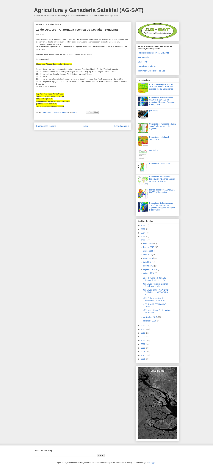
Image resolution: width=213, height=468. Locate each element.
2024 (143, 351)
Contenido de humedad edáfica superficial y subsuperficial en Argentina (162, 126)
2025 (143, 355)
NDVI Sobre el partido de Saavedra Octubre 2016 (154, 299)
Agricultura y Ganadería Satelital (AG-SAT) (88, 10)
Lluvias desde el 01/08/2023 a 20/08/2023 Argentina (162, 191)
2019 (143, 333)
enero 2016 (148, 243)
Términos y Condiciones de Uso (151, 71)
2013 (143, 229)
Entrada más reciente (46, 126)
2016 (143, 240)
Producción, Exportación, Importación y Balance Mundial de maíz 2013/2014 (162, 179)
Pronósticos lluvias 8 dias (160, 163)
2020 (143, 337)
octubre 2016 (149, 273)
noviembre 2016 (150, 317)
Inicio (85, 126)
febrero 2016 (148, 247)
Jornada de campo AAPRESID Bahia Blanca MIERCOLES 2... (156, 292)
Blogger (152, 463)
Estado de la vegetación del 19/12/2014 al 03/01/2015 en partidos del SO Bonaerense (161, 86)
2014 (143, 233)
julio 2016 (147, 262)
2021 (143, 340)
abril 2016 (147, 255)
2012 (143, 225)
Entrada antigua (121, 126)
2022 (143, 344)
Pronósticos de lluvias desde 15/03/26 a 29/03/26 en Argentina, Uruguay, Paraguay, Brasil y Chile (162, 206)
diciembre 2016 (150, 321)
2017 (143, 325)
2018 (143, 329)
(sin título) (153, 111)
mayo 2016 (148, 258)
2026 (143, 359)
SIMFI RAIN (143, 62)
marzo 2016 (148, 251)
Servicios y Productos (147, 66)
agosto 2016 (148, 266)
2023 (143, 348)
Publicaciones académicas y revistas (153, 53)
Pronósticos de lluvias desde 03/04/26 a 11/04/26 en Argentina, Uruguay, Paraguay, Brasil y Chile (162, 101)
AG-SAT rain (143, 57)
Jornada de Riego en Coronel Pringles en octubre (155, 285)
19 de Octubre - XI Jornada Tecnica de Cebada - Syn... (155, 279)
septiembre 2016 (150, 269)
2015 (143, 236)
